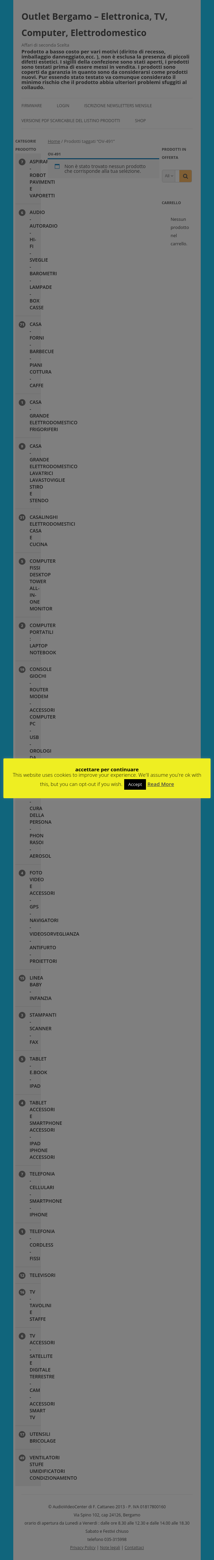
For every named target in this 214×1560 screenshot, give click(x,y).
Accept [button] (135, 784)
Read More (160, 784)
